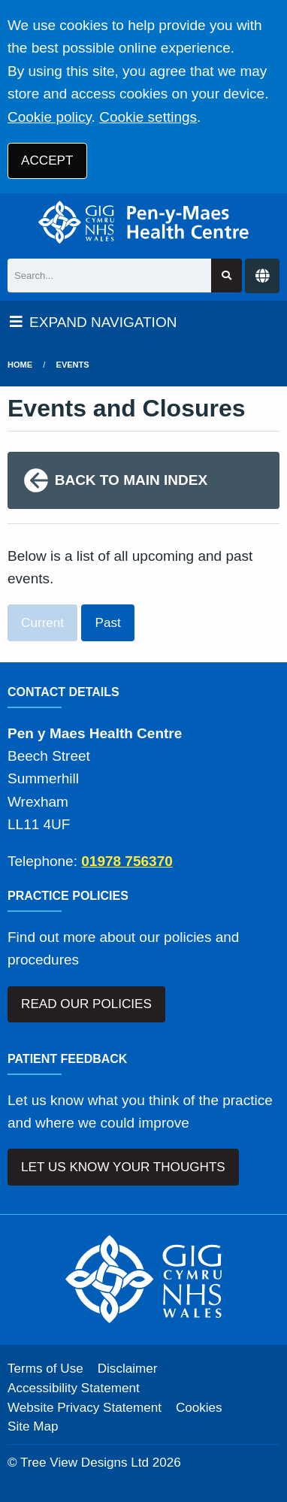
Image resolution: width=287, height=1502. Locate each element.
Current (42, 623)
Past (108, 623)
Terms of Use (45, 1368)
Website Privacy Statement (85, 1408)
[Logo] (143, 222)
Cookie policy (50, 117)
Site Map (33, 1426)
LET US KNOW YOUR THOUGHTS (123, 1167)
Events (72, 364)
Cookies (199, 1408)
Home (20, 364)
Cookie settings (148, 117)
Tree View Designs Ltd (84, 1462)
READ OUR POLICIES (86, 1004)
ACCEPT (47, 160)
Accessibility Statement (74, 1388)
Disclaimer (128, 1368)
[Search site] (226, 275)
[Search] (109, 275)
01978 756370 (127, 861)
